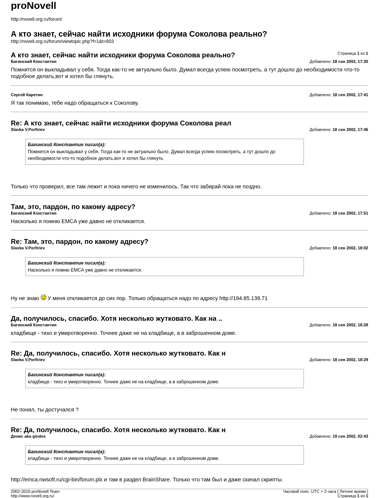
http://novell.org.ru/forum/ (36, 19)
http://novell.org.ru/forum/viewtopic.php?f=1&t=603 (62, 41)
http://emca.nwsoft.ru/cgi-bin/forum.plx (57, 479)
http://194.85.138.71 (243, 298)
